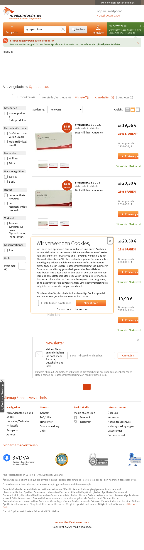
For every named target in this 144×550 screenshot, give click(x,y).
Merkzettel (116, 26)
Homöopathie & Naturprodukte (15, 117)
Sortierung (57, 109)
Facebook (82, 417)
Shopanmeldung (49, 426)
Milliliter (11, 158)
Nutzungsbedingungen (121, 426)
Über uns (113, 412)
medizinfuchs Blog (84, 412)
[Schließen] (137, 42)
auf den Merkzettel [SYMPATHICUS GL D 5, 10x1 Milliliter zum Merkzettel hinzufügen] (128, 282)
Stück (9, 163)
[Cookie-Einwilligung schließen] (110, 241)
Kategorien (12, 29)
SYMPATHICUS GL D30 (88, 124)
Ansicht (118, 109)
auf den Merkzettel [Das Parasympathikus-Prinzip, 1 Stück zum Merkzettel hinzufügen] (128, 330)
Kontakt (44, 412)
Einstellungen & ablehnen (56, 303)
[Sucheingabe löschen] (63, 29)
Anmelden (98, 29)
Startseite (8, 52)
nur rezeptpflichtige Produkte (15, 207)
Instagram (82, 421)
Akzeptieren (91, 303)
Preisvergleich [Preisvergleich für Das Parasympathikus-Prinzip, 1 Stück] (129, 320)
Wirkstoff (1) (82, 97)
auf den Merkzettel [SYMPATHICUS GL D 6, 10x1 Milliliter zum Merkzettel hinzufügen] (128, 224)
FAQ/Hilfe (45, 417)
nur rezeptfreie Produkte (14, 197)
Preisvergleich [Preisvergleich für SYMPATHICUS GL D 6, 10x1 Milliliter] (129, 214)
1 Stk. (9, 181)
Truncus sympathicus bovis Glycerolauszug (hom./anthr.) (15, 230)
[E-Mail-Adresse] (91, 355)
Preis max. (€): (15, 266)
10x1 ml (10, 177)
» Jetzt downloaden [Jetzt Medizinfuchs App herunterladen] (109, 15)
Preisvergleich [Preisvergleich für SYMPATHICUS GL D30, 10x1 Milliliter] (129, 156)
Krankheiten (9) (104, 97)
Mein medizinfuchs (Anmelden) (118, 2)
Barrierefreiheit (116, 435)
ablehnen (65, 262)
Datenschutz (64, 309)
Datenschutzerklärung (79, 265)
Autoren (11, 434)
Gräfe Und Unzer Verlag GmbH (15, 135)
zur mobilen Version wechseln (72, 522)
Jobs (42, 430)
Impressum (81, 309)
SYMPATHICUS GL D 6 (87, 182)
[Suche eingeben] (42, 29)
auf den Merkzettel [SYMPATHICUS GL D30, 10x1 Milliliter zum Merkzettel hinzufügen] (128, 166)
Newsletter (46, 421)
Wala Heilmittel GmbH (15, 143)
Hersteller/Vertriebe (17, 421)
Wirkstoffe (12, 425)
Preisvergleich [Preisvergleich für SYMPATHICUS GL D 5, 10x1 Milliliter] (129, 272)
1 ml (8, 250)
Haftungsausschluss (119, 421)
